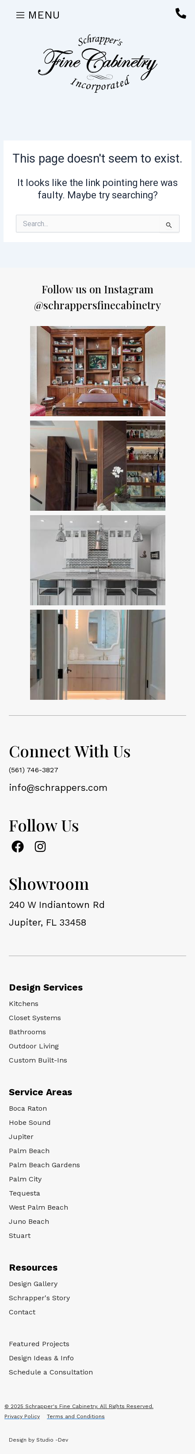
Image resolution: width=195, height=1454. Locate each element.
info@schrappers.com (58, 787)
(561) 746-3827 (33, 770)
